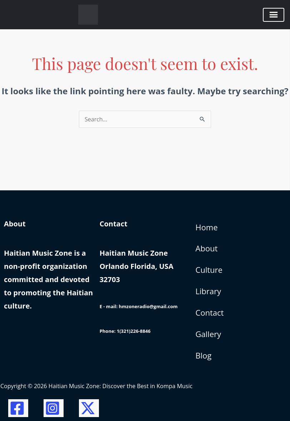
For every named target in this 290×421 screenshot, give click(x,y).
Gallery (208, 334)
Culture (208, 269)
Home (206, 227)
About (206, 248)
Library (208, 291)
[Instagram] (54, 408)
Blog (203, 355)
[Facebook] (18, 408)
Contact (209, 312)
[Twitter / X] (89, 408)
